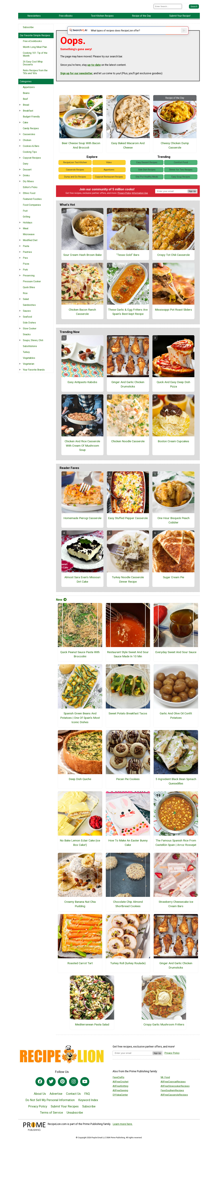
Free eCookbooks (32, 47)
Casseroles (29, 140)
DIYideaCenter (120, 1105)
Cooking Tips (30, 158)
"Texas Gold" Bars (127, 266)
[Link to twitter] (51, 1092)
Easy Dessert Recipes (146, 173)
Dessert (27, 176)
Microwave (29, 241)
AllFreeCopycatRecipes (173, 1092)
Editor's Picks (30, 193)
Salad (26, 305)
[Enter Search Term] (168, 9)
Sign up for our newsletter (76, 84)
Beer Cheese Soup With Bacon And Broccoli (81, 156)
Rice (25, 299)
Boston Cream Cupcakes (173, 452)
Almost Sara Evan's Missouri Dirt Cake (82, 590)
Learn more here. (123, 1135)
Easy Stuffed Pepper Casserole (128, 529)
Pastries (27, 258)
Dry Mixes (28, 188)
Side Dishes (29, 329)
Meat (25, 235)
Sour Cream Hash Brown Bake (82, 266)
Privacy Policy (124, 204)
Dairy (25, 170)
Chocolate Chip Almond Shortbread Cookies (128, 915)
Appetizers (29, 93)
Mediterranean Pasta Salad (92, 1035)
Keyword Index (88, 1111)
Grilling (26, 223)
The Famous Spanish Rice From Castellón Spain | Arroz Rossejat (175, 854)
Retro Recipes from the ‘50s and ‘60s (35, 78)
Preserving (29, 282)
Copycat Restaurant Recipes (109, 188)
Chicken (27, 146)
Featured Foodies (32, 205)
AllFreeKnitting (120, 1097)
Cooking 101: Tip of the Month (35, 61)
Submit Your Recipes (65, 1117)
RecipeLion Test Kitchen (75, 173)
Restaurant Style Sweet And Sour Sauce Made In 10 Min (128, 665)
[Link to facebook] (40, 1092)
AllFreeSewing (120, 1101)
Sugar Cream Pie (173, 588)
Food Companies (32, 211)
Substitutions (30, 352)
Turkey (26, 358)
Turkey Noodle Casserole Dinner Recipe (128, 590)
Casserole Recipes (75, 180)
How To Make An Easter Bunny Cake (128, 854)
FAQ (87, 1105)
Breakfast (28, 117)
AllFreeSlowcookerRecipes (175, 1097)
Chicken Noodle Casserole (128, 452)
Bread (26, 111)
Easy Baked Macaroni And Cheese (128, 156)
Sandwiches (29, 311)
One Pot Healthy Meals (147, 188)
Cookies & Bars (31, 152)
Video (109, 173)
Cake (25, 129)
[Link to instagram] (73, 1092)
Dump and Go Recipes (75, 188)
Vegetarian (28, 370)
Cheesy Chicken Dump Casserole (175, 156)
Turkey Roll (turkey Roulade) (128, 974)
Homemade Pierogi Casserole (82, 529)
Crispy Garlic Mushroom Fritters (164, 1035)
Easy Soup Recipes (181, 188)
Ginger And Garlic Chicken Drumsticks (127, 395)
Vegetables (29, 364)
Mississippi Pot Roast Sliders (173, 320)
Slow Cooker (29, 335)
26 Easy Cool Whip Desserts (33, 70)
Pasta (26, 252)
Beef (25, 105)
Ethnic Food (29, 199)
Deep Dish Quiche (80, 790)
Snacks (27, 341)
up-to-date (94, 75)
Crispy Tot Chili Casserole (173, 266)
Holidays (27, 229)
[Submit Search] (194, 10)
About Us (40, 1105)
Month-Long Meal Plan (35, 53)
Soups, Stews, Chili (33, 346)
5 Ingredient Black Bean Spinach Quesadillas (176, 792)
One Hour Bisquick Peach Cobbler (173, 531)
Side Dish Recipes (146, 180)
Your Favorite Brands (34, 376)
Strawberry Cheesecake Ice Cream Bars (176, 915)
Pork (25, 276)
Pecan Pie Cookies (128, 790)
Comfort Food (181, 173)
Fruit (25, 217)
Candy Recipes (31, 135)
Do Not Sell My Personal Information (50, 1111)
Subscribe (28, 33)
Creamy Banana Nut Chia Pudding (80, 915)
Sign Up (192, 202)
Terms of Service (51, 1124)
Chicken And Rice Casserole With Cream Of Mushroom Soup (82, 457)
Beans (26, 99)
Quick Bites (29, 294)
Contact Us (73, 1105)
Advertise (56, 1105)
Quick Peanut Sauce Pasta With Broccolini (80, 665)
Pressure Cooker (32, 288)
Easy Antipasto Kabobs (82, 393)
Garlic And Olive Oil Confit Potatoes (176, 727)
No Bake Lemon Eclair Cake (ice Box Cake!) (80, 854)
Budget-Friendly (31, 123)
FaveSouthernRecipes (172, 1101)
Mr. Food (165, 1088)
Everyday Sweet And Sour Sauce (175, 663)
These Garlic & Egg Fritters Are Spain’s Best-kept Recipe (128, 323)
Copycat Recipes (32, 164)
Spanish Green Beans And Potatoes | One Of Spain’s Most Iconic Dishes (80, 729)
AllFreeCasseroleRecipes (174, 1105)
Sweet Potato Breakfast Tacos (128, 724)
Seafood (27, 323)
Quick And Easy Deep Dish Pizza (173, 395)
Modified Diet (30, 246)
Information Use (140, 204)
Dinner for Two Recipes (180, 180)
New (61, 610)
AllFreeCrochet (120, 1092)
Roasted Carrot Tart (80, 974)
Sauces (27, 317)
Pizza (26, 270)
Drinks (26, 182)
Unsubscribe (75, 1124)
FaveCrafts (118, 1088)
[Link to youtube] (84, 1092)
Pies (25, 264)
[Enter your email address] (132, 1064)
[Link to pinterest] (62, 1092)
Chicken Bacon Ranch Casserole (82, 323)
